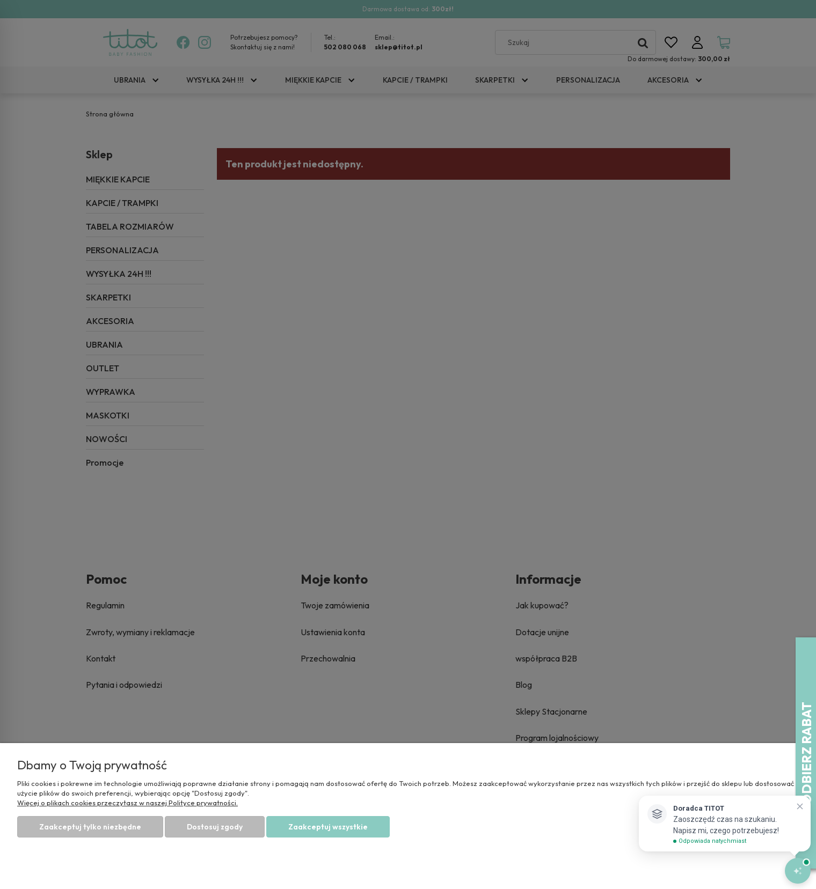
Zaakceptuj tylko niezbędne (90, 827)
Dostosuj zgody (215, 827)
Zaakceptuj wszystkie (328, 827)
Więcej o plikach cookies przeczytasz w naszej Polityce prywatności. (127, 802)
